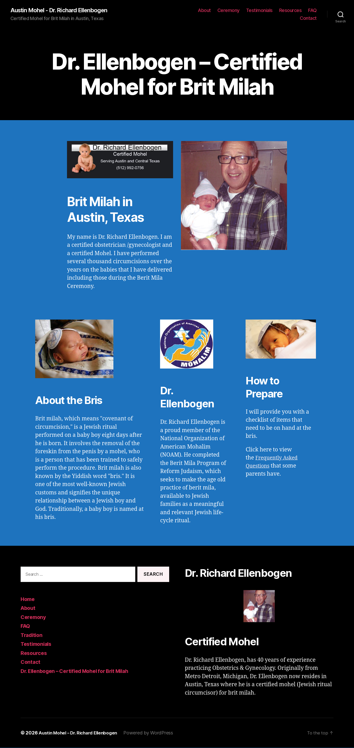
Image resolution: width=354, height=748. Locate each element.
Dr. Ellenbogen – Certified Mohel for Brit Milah (80, 671)
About (204, 10)
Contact (308, 18)
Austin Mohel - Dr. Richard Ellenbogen (63, 10)
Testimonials (259, 10)
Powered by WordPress (154, 733)
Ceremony (228, 10)
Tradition (33, 635)
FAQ (312, 10)
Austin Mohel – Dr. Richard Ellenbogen (81, 733)
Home (28, 599)
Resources (290, 10)
